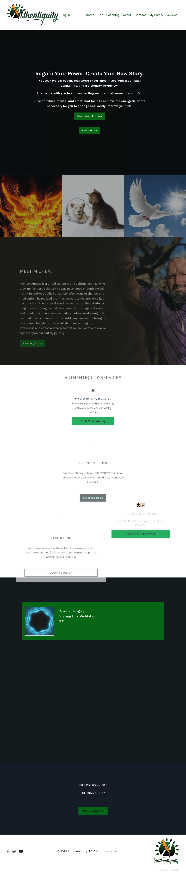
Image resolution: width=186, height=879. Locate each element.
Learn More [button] (89, 130)
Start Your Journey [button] (89, 116)
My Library (156, 15)
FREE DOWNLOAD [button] (93, 810)
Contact (140, 15)
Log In (66, 15)
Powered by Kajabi (169, 870)
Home (90, 15)
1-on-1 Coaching (109, 15)
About (127, 15)
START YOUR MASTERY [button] (141, 534)
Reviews (171, 15)
